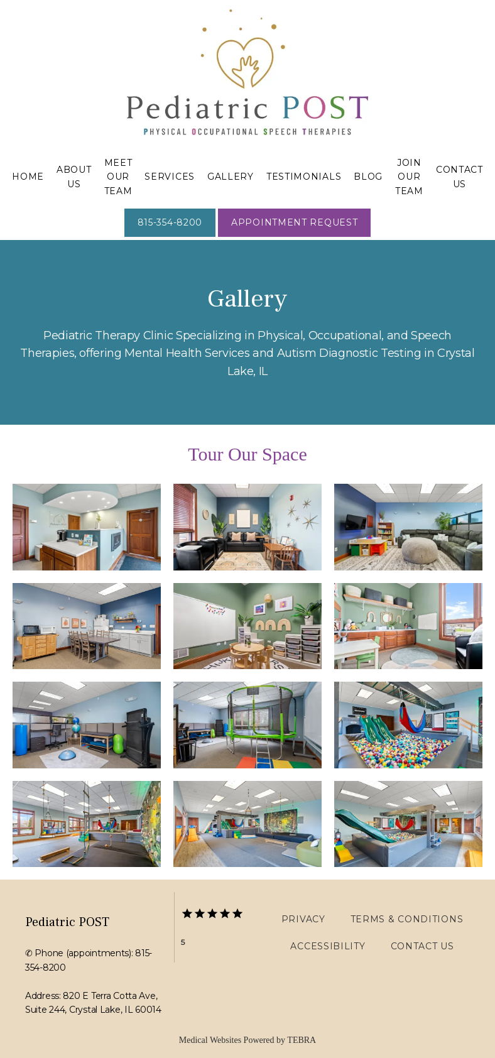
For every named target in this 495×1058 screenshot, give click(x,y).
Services (169, 176)
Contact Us (422, 946)
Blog (368, 176)
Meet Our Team (118, 177)
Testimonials (303, 176)
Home (28, 176)
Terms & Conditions (407, 919)
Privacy (303, 919)
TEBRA (301, 1040)
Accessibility (327, 946)
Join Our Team (409, 177)
